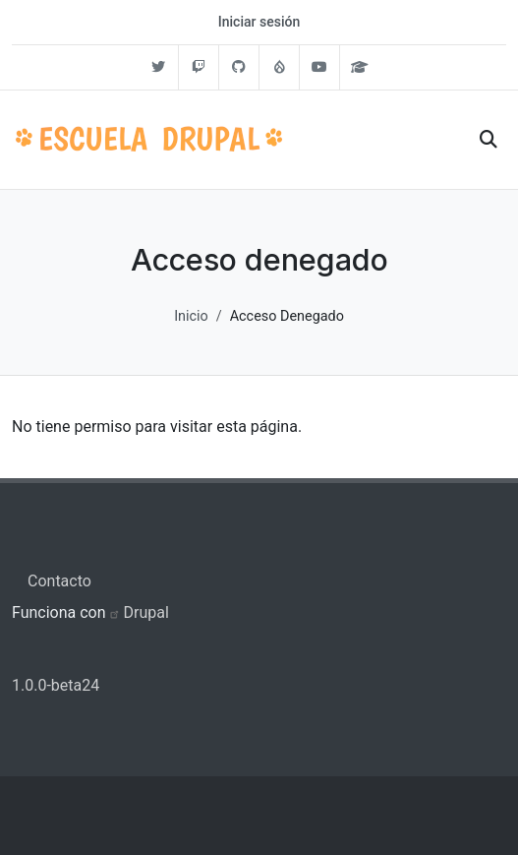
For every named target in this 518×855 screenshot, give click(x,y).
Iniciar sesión (259, 22)
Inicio (191, 316)
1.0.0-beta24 (55, 685)
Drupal (146, 612)
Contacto (59, 581)
